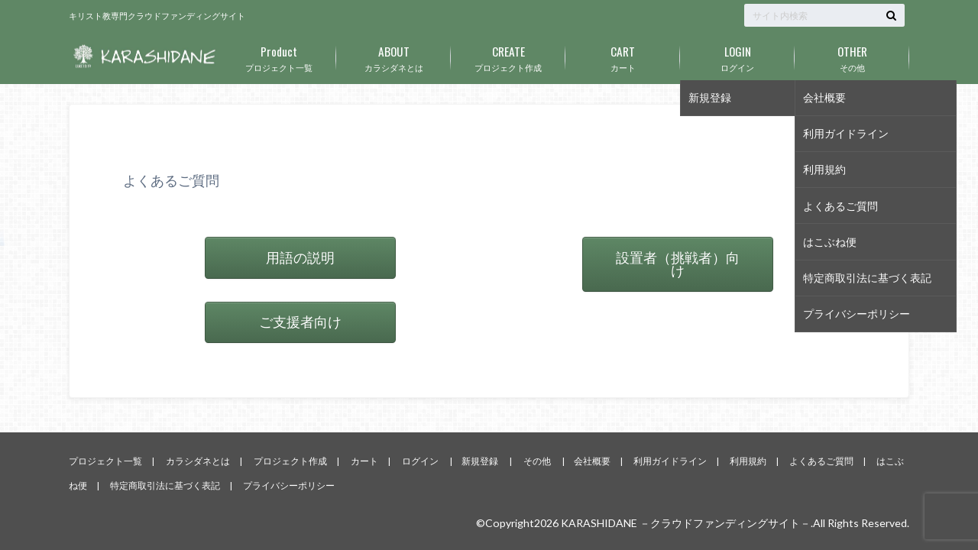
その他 (852, 56)
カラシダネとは (393, 56)
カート (622, 56)
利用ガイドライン (670, 461)
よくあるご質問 (821, 461)
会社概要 (592, 461)
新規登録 (479, 461)
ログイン (737, 56)
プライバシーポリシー (289, 485)
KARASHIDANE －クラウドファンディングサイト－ (686, 522)
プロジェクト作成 (508, 56)
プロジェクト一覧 (279, 56)
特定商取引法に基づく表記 (165, 485)
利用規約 (748, 461)
